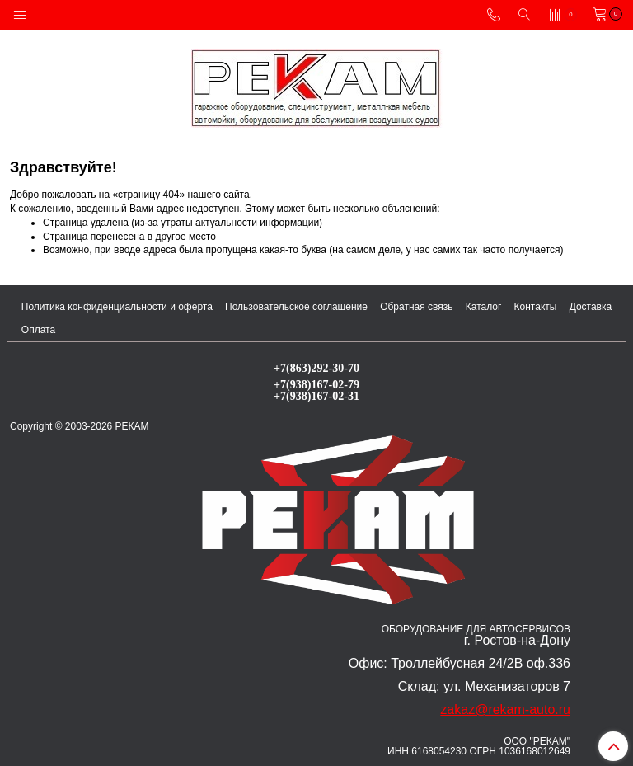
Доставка (591, 307)
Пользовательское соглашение (296, 307)
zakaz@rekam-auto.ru (505, 710)
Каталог (484, 307)
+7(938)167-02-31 (316, 395)
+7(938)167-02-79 (316, 384)
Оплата (38, 330)
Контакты (535, 307)
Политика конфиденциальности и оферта (117, 307)
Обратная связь (416, 307)
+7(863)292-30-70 (316, 367)
